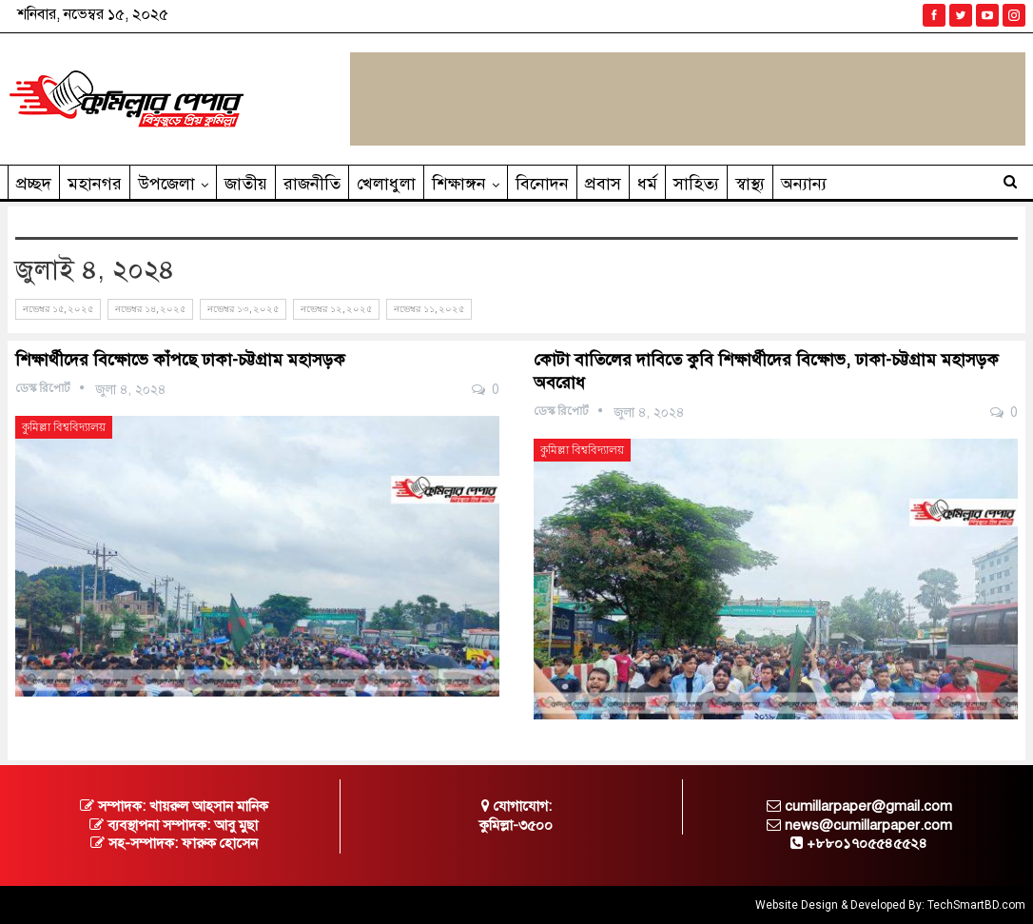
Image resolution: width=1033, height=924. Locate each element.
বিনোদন (542, 183)
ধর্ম (647, 183)
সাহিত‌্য (696, 183)
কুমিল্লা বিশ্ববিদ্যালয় (64, 427)
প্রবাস (603, 183)
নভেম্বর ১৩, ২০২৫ (243, 309)
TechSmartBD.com (976, 905)
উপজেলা (166, 183)
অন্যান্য (804, 183)
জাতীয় (245, 183)
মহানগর (95, 183)
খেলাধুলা (386, 183)
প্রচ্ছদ (33, 183)
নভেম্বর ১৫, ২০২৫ (58, 309)
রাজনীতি (312, 183)
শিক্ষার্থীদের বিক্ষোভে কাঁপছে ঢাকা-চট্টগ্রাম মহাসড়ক (180, 359)
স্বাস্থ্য (750, 183)
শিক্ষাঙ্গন (459, 183)
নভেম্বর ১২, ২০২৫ (336, 309)
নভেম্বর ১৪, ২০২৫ (150, 309)
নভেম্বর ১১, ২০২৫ (429, 309)
